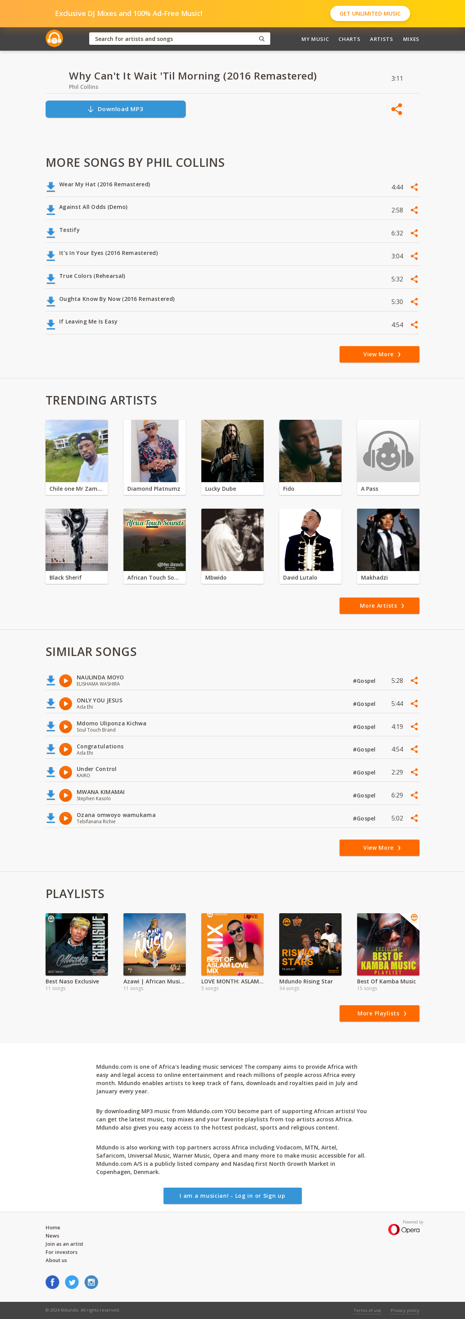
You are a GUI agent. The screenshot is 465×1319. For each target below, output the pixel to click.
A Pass (369, 488)
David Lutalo (300, 577)
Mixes (411, 38)
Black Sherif (65, 577)
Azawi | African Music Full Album (154, 981)
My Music (315, 38)
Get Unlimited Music (370, 13)
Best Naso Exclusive (72, 981)
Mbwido (216, 577)
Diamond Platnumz (153, 488)
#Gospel (365, 680)
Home (53, 1227)
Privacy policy (405, 1310)
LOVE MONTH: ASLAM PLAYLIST (232, 981)
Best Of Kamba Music (386, 981)
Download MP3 (115, 109)
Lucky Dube (220, 488)
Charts (349, 38)
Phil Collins (83, 86)
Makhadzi (374, 577)
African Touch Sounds (154, 577)
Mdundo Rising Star (306, 981)
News (52, 1235)
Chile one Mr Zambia (76, 488)
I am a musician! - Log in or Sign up (232, 1195)
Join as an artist (64, 1243)
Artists (381, 38)
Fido (288, 488)
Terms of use (367, 1310)
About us (56, 1260)
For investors (62, 1251)
